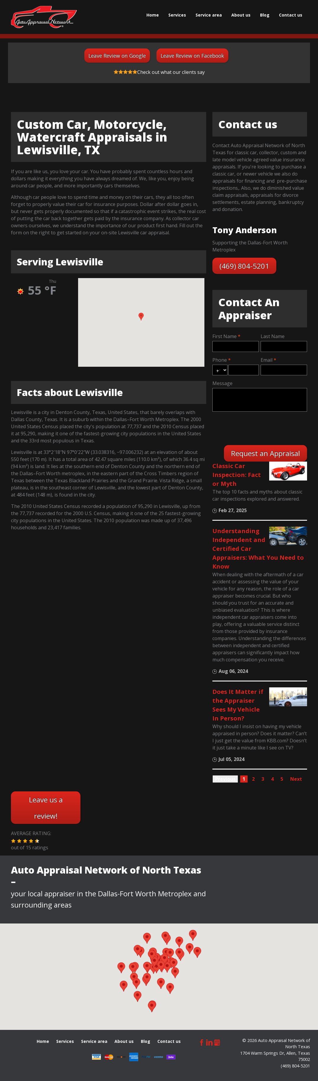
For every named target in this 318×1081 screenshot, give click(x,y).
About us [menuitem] (241, 15)
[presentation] (257, 427)
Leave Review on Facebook (192, 55)
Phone (219, 360)
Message (222, 383)
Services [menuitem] (177, 15)
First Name (224, 336)
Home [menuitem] (152, 15)
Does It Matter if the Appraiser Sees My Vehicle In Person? (237, 705)
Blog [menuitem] (264, 15)
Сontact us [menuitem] (290, 15)
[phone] (243, 370)
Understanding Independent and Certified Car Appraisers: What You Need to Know (258, 548)
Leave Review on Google (117, 55)
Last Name (273, 336)
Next (296, 779)
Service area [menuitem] (209, 15)
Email (266, 360)
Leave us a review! (46, 808)
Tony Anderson (244, 230)
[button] (141, 317)
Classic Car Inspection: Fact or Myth (236, 475)
